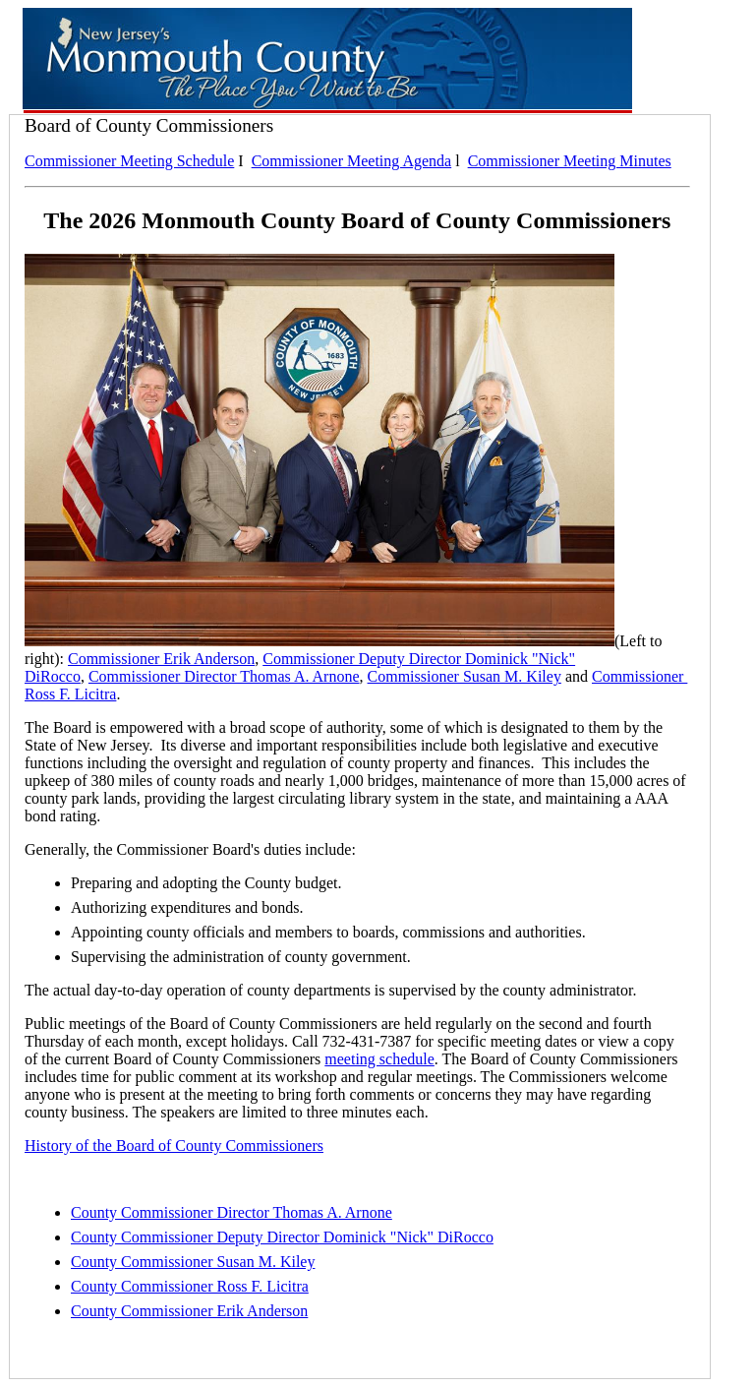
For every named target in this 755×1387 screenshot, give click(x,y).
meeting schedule (379, 1059)
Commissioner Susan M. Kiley (464, 676)
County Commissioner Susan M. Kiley (193, 1261)
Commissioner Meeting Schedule (129, 160)
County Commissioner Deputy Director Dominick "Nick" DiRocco (282, 1237)
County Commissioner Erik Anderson (189, 1310)
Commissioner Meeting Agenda (352, 160)
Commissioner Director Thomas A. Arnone (224, 676)
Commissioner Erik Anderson (161, 658)
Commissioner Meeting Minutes (569, 160)
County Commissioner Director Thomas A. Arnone (231, 1212)
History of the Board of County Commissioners (174, 1145)
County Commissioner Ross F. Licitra (190, 1286)
